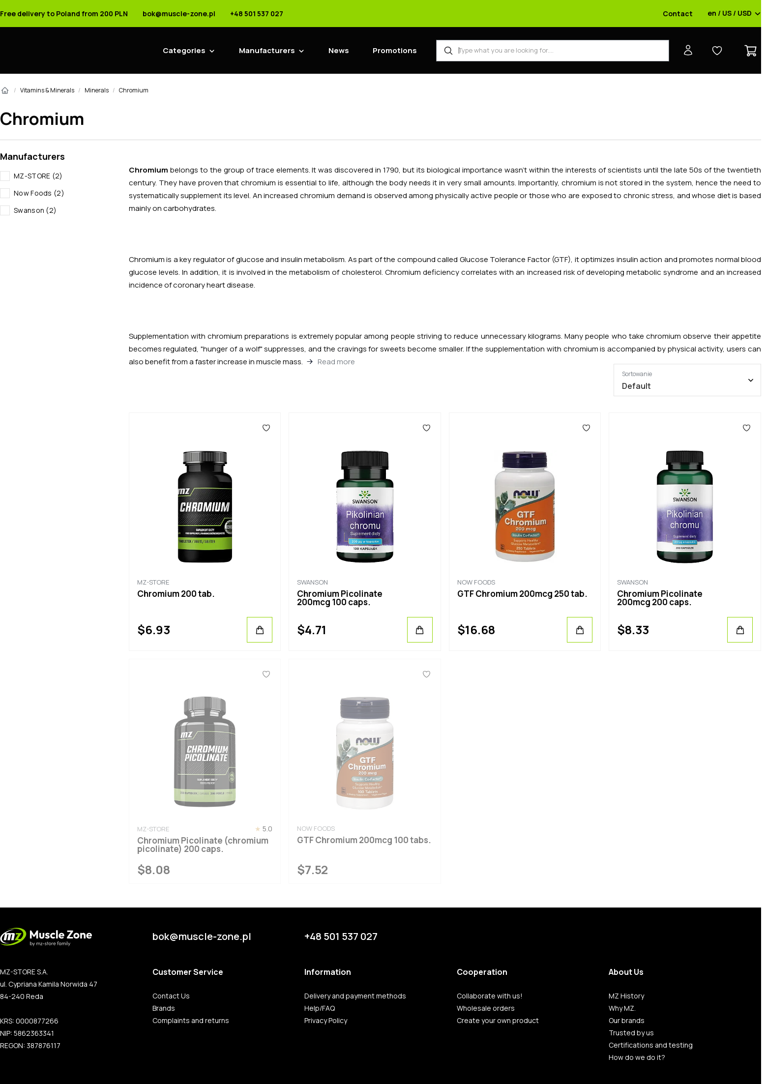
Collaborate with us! (490, 996)
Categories (184, 50)
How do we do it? (637, 1057)
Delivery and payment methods (355, 996)
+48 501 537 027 (256, 13)
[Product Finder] (552, 50)
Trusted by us (631, 1032)
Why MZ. (622, 1008)
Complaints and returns (190, 1020)
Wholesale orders (486, 1008)
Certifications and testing (651, 1045)
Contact (678, 13)
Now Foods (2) (39, 193)
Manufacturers (267, 50)
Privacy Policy (325, 1020)
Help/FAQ (319, 1008)
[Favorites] (266, 428)
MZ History (626, 996)
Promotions (395, 50)
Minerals (97, 90)
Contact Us (171, 996)
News (338, 50)
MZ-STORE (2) (38, 175)
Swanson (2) (35, 210)
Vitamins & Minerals (47, 90)
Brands (163, 1008)
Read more (336, 361)
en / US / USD (734, 14)
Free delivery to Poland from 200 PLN (64, 13)
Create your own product (498, 1020)
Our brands (627, 1020)
